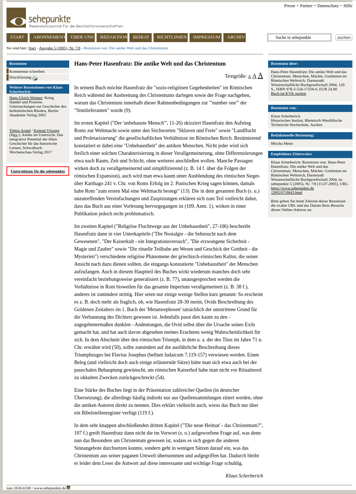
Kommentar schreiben (26, 71)
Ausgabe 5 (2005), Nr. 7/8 (59, 48)
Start (32, 48)
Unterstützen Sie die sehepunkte (38, 171)
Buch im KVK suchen (288, 93)
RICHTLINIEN (172, 37)
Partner (306, 5)
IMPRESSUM (206, 37)
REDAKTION (114, 37)
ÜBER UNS (82, 37)
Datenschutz (328, 5)
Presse (289, 5)
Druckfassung (23, 78)
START (17, 37)
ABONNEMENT (49, 37)
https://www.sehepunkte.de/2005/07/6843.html (292, 190)
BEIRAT (141, 37)
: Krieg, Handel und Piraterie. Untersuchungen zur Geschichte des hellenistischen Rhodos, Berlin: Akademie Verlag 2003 (37, 106)
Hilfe (347, 5)
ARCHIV (236, 37)
